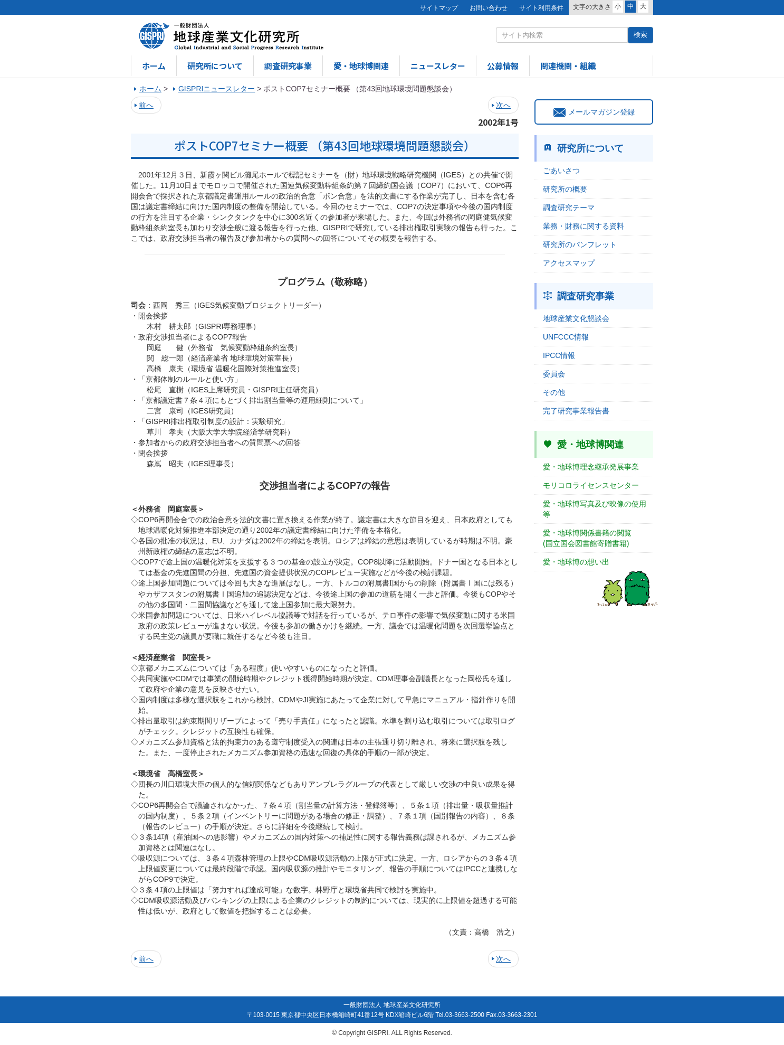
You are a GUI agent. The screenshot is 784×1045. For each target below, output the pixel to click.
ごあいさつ (561, 170)
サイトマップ (439, 8)
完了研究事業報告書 (576, 411)
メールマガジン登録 (594, 112)
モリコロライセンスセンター (591, 485)
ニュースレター (437, 65)
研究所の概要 (565, 189)
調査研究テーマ (569, 207)
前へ (146, 105)
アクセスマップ (569, 263)
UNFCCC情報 (566, 337)
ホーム (154, 65)
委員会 (554, 374)
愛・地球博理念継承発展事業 (591, 467)
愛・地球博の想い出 (576, 562)
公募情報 (503, 65)
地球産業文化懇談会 (576, 318)
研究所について (215, 65)
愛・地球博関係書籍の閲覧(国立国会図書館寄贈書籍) (587, 538)
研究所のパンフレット (580, 244)
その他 (554, 392)
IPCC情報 (559, 355)
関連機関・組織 (568, 65)
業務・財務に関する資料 (583, 226)
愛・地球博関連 (361, 65)
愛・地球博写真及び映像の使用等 (594, 509)
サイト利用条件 (541, 8)
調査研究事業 (288, 65)
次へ (503, 105)
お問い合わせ (489, 8)
